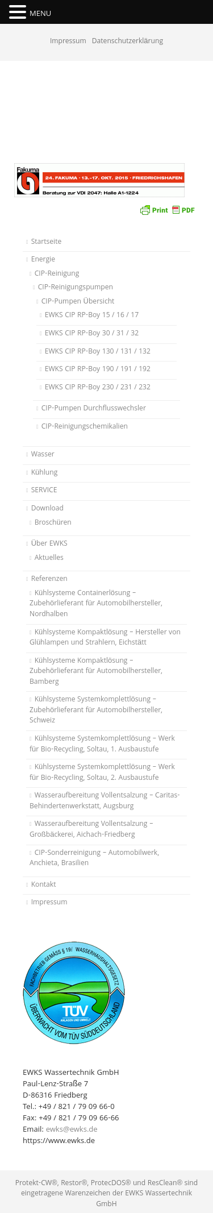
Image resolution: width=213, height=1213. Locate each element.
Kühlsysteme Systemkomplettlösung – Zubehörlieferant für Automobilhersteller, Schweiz (96, 710)
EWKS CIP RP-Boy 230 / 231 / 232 (98, 388)
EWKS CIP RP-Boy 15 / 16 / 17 (92, 316)
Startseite (46, 242)
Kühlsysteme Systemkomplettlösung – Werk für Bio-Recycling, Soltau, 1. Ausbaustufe (102, 744)
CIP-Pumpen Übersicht (78, 302)
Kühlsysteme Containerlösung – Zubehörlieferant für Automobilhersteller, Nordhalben (96, 604)
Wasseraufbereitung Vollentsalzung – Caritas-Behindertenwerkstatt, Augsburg (105, 801)
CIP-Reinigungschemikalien (84, 427)
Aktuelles (49, 558)
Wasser (43, 455)
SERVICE (44, 491)
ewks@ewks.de (72, 1130)
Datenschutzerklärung (127, 42)
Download (47, 509)
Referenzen (49, 579)
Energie (43, 260)
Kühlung (44, 473)
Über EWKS (49, 544)
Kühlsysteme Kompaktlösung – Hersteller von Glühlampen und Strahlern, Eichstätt (105, 638)
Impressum (68, 42)
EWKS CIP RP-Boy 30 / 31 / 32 (92, 334)
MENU (40, 14)
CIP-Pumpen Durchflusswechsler (93, 409)
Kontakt (43, 885)
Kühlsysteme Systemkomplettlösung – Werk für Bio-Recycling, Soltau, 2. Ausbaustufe (102, 773)
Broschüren (53, 523)
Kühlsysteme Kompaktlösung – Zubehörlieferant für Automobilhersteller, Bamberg (96, 671)
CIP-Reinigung (57, 274)
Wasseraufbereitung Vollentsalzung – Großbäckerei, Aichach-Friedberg (91, 830)
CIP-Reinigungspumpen (75, 288)
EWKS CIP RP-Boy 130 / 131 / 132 (98, 352)
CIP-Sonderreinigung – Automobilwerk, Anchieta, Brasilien (94, 859)
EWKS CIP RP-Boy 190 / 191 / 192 (98, 370)
